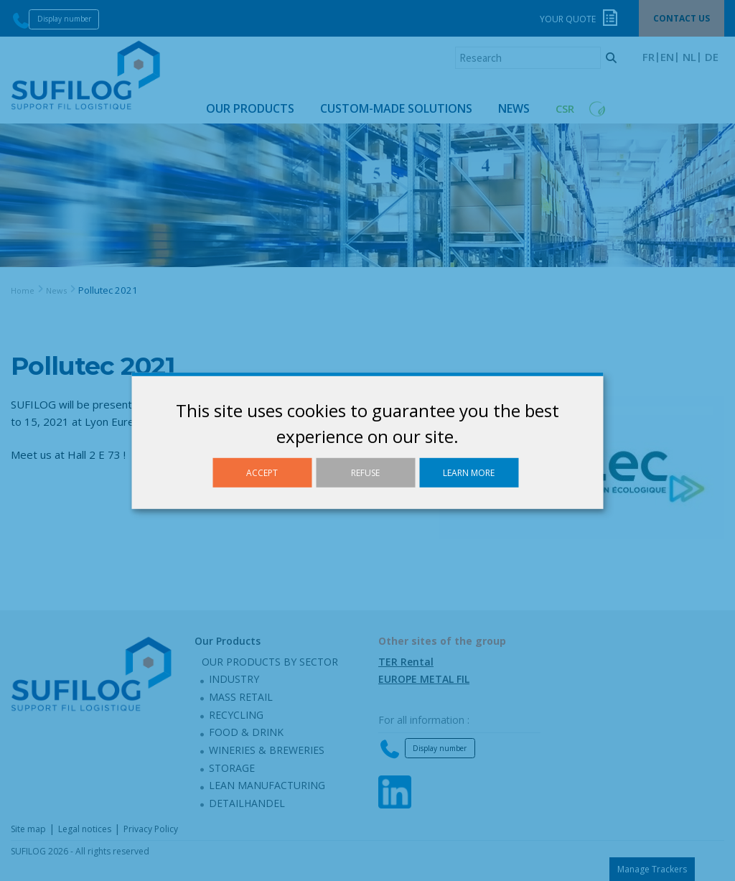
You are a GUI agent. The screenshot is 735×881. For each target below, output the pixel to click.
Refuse (365, 472)
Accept (262, 472)
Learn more (469, 472)
